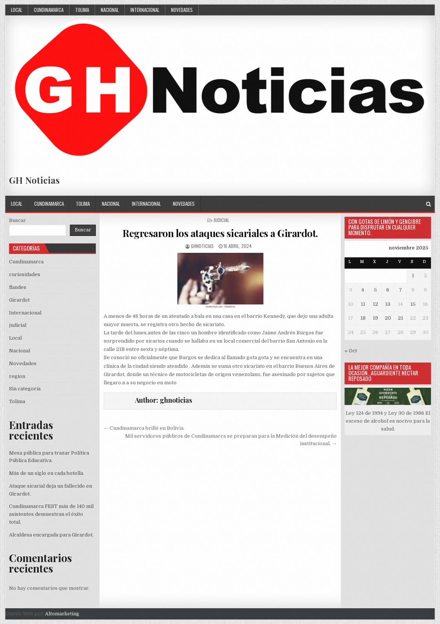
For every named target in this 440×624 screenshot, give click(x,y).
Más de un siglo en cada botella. (46, 473)
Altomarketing (62, 613)
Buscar (17, 220)
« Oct (351, 351)
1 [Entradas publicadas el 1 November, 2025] (413, 275)
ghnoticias (202, 246)
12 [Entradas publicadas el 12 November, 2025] (375, 304)
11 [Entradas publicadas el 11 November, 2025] (363, 304)
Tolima (82, 10)
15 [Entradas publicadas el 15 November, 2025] (413, 304)
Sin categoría (25, 388)
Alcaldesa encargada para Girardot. (51, 535)
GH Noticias (34, 180)
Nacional (110, 10)
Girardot (19, 300)
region (17, 376)
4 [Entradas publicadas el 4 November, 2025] (362, 290)
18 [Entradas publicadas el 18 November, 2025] (363, 318)
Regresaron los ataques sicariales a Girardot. (220, 233)
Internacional (144, 10)
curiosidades (24, 274)
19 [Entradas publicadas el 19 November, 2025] (375, 318)
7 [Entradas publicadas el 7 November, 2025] (400, 290)
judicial (221, 220)
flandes (17, 287)
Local (16, 10)
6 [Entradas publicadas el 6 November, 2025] (387, 290)
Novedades (182, 10)
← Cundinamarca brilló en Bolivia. (144, 428)
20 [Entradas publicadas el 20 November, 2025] (388, 318)
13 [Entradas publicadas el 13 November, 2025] (387, 304)
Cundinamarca (49, 10)
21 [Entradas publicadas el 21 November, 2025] (400, 318)
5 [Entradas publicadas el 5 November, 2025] (375, 290)
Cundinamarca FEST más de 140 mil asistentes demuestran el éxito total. (51, 514)
